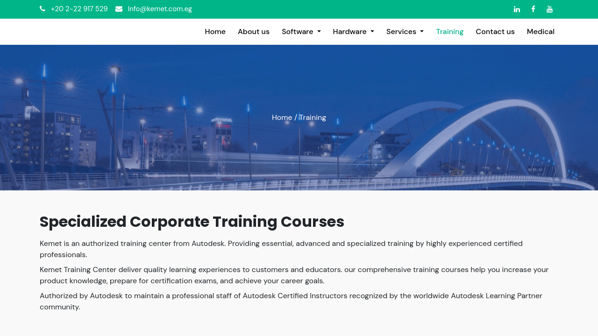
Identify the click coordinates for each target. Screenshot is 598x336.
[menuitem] (215, 31)
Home (282, 117)
